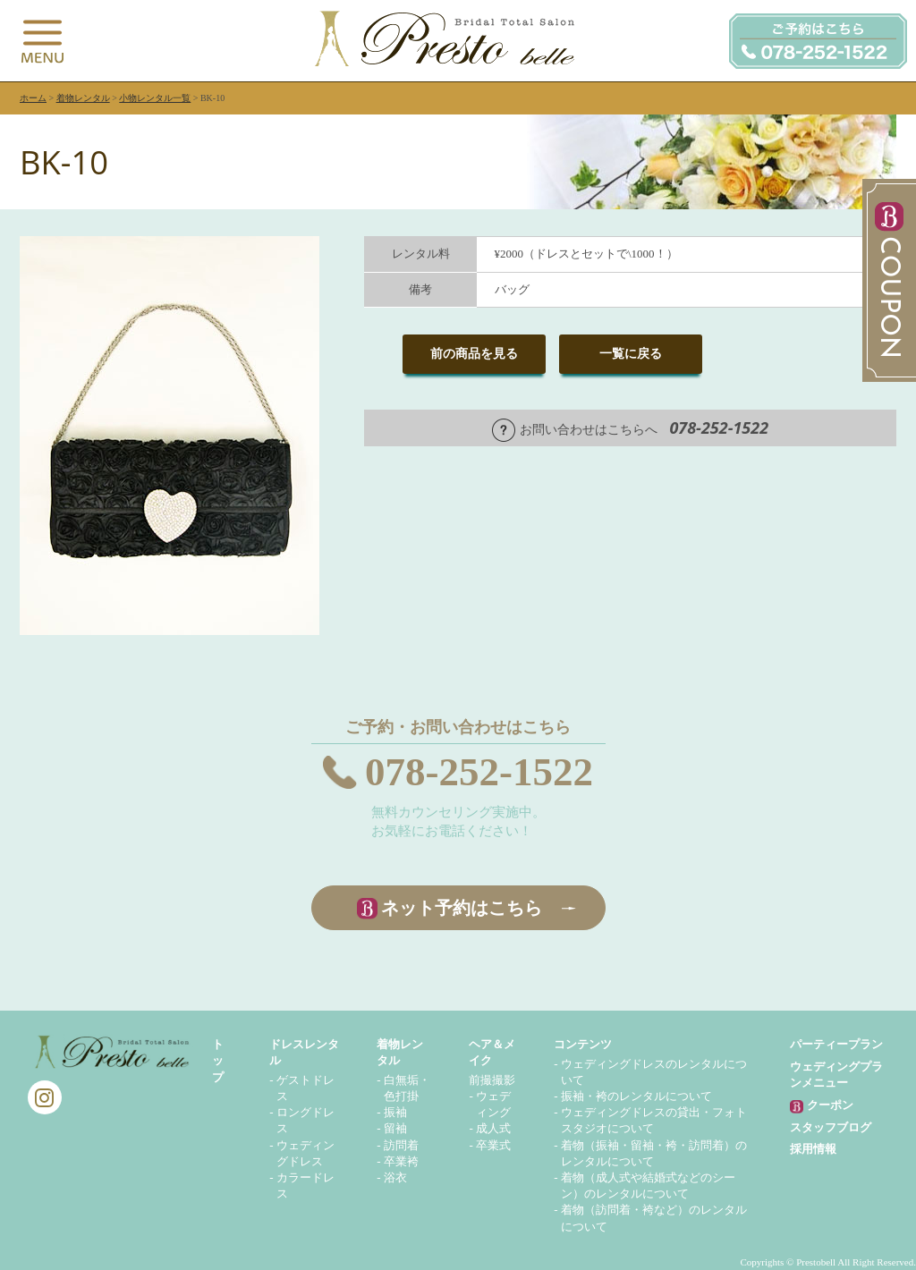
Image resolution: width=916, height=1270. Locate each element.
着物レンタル (83, 98)
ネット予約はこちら (461, 908)
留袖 (395, 1128)
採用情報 (813, 1149)
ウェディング (493, 1104)
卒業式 (493, 1145)
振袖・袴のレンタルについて (636, 1096)
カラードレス (305, 1185)
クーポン (821, 1105)
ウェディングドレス (305, 1153)
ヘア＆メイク (492, 1052)
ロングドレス (305, 1120)
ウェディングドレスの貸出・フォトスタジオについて (654, 1120)
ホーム (33, 98)
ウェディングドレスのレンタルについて (654, 1072)
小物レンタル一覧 (155, 98)
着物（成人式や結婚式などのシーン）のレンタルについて (648, 1185)
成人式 (493, 1128)
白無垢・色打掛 (407, 1088)
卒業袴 (401, 1161)
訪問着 (401, 1145)
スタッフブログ (830, 1127)
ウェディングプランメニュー (836, 1074)
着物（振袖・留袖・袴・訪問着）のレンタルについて (654, 1153)
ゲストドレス (305, 1088)
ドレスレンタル (304, 1052)
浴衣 (395, 1177)
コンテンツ (583, 1044)
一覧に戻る (630, 353)
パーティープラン (836, 1044)
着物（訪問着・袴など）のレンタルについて (654, 1217)
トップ (218, 1060)
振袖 (395, 1112)
